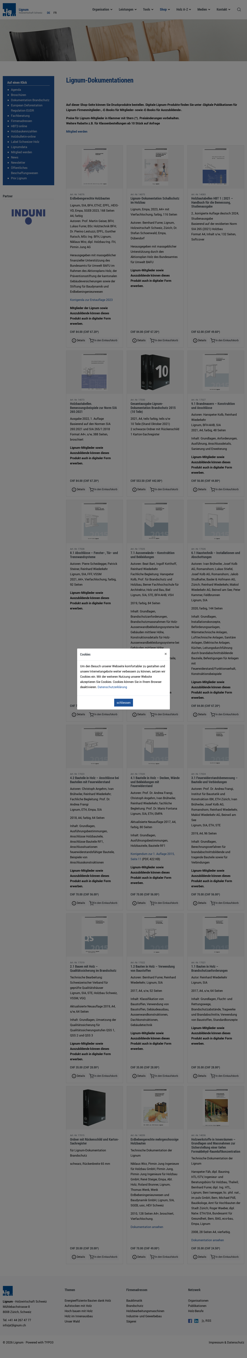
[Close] (166, 653)
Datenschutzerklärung (112, 687)
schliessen (124, 703)
